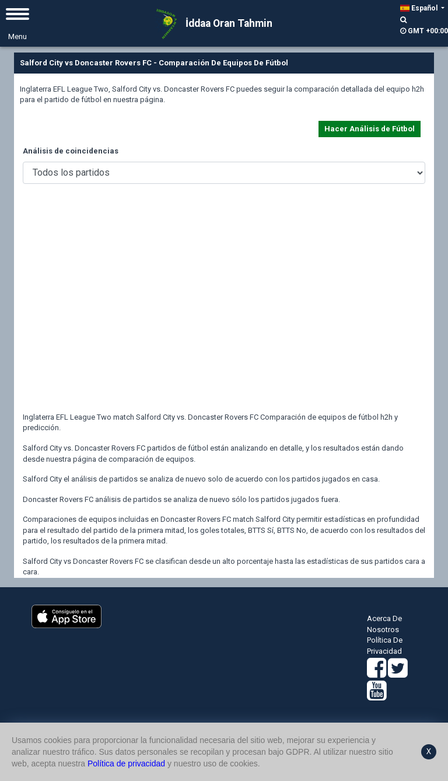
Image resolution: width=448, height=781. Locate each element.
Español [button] (419, 8)
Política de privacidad (126, 763)
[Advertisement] (224, 307)
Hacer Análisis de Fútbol (369, 128)
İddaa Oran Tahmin (210, 23)
